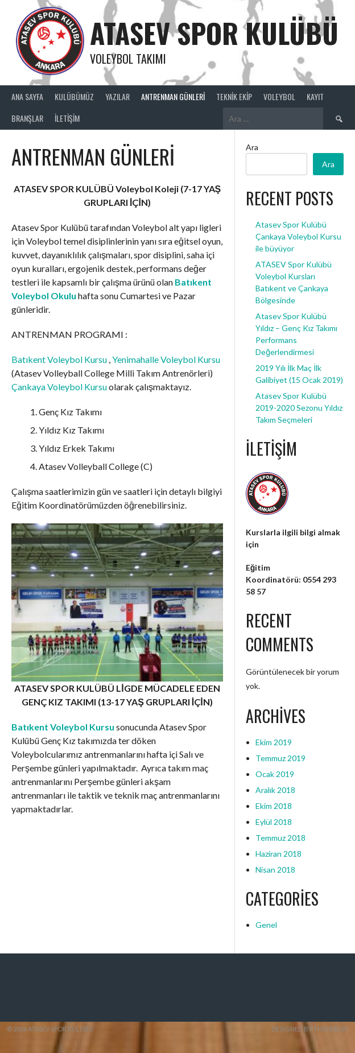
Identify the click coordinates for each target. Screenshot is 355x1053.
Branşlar (27, 118)
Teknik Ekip (234, 96)
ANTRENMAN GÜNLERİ (173, 96)
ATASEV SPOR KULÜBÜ (214, 33)
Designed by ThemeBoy (309, 1029)
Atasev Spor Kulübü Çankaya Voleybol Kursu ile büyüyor (298, 236)
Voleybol (279, 96)
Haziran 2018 (278, 853)
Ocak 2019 (274, 774)
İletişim (67, 118)
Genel (266, 925)
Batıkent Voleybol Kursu (59, 359)
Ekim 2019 (273, 742)
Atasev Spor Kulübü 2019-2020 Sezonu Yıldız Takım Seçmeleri (298, 407)
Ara (252, 147)
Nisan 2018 (275, 869)
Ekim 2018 (273, 806)
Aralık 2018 (275, 790)
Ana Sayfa (27, 96)
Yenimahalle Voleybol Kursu (166, 359)
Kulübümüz (74, 96)
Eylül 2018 (273, 822)
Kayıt (315, 96)
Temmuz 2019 (280, 758)
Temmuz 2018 (280, 838)
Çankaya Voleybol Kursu (59, 386)
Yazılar (117, 96)
